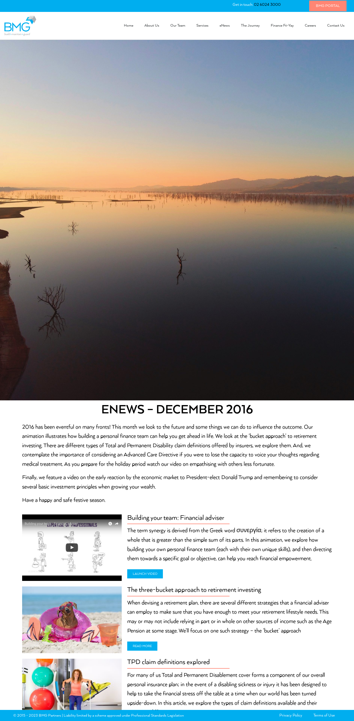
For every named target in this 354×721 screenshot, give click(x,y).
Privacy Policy (290, 715)
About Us (151, 26)
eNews (225, 26)
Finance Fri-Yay (282, 26)
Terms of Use (324, 715)
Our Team (177, 26)
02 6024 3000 (267, 4)
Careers (310, 26)
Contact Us (336, 26)
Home (128, 26)
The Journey (250, 26)
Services (202, 26)
